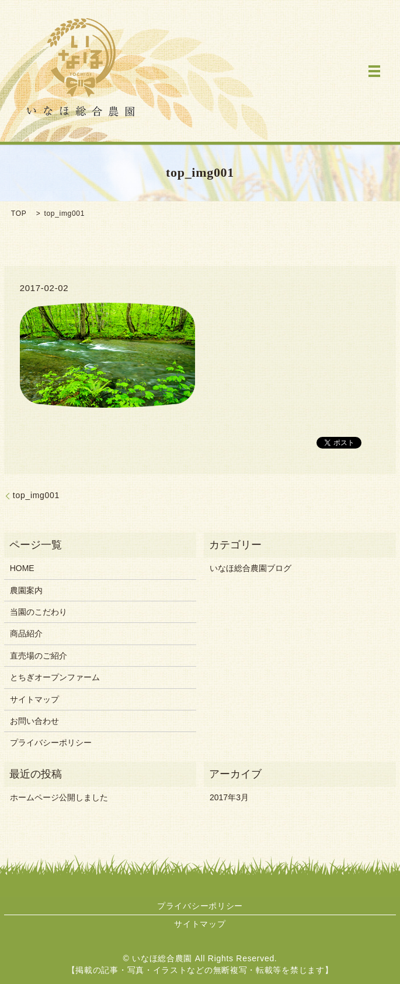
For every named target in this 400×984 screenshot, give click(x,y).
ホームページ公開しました (59, 797)
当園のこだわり (38, 612)
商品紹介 (26, 633)
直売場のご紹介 (38, 655)
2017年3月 (229, 797)
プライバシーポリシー (51, 742)
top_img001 (36, 495)
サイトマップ (34, 699)
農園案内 (26, 590)
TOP (19, 213)
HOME (22, 568)
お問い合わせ (34, 721)
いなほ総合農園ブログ (250, 568)
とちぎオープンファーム (55, 677)
